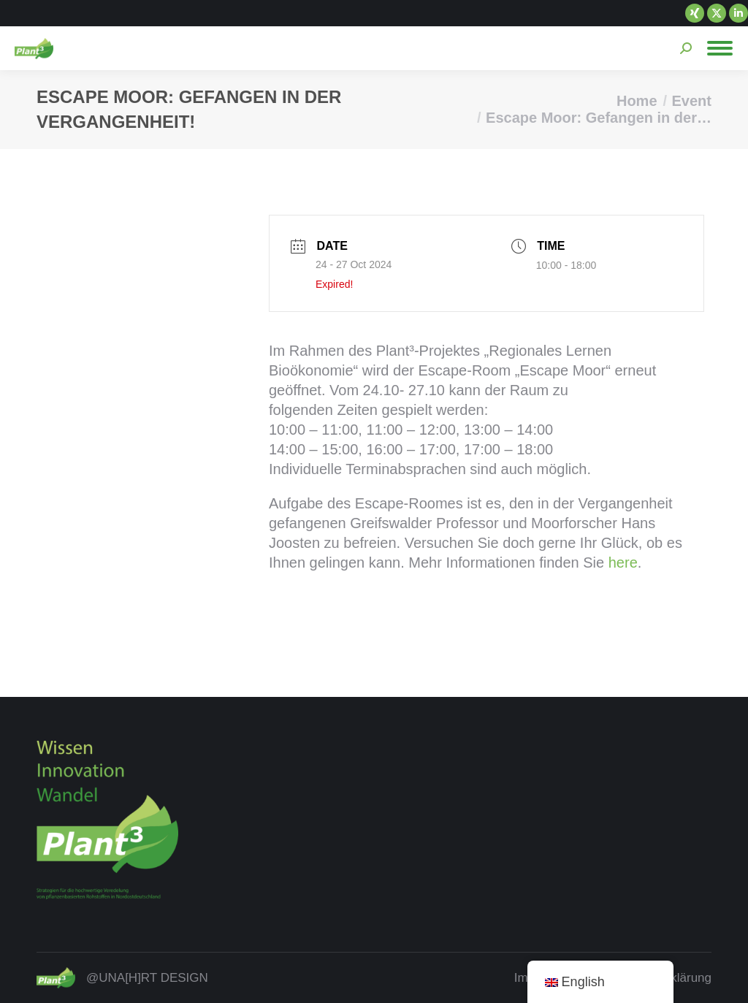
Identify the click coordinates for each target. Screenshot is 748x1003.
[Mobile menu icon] (719, 48)
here (623, 562)
